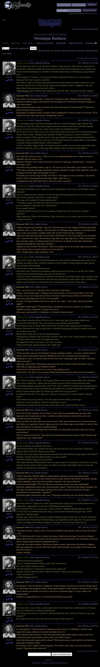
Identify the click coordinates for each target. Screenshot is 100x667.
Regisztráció (15, 43)
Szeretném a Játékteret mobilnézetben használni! (50, 663)
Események (91, 43)
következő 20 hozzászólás (87, 58)
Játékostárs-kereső (44, 43)
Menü (4, 20)
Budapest (52, 34)
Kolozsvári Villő (22, 96)
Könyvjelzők (61, 43)
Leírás (5, 43)
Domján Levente (22, 63)
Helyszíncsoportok (40, 34)
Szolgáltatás (62, 34)
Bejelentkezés (28, 43)
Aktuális (9, 77)
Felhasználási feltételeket (90, 13)
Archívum (48, 660)
